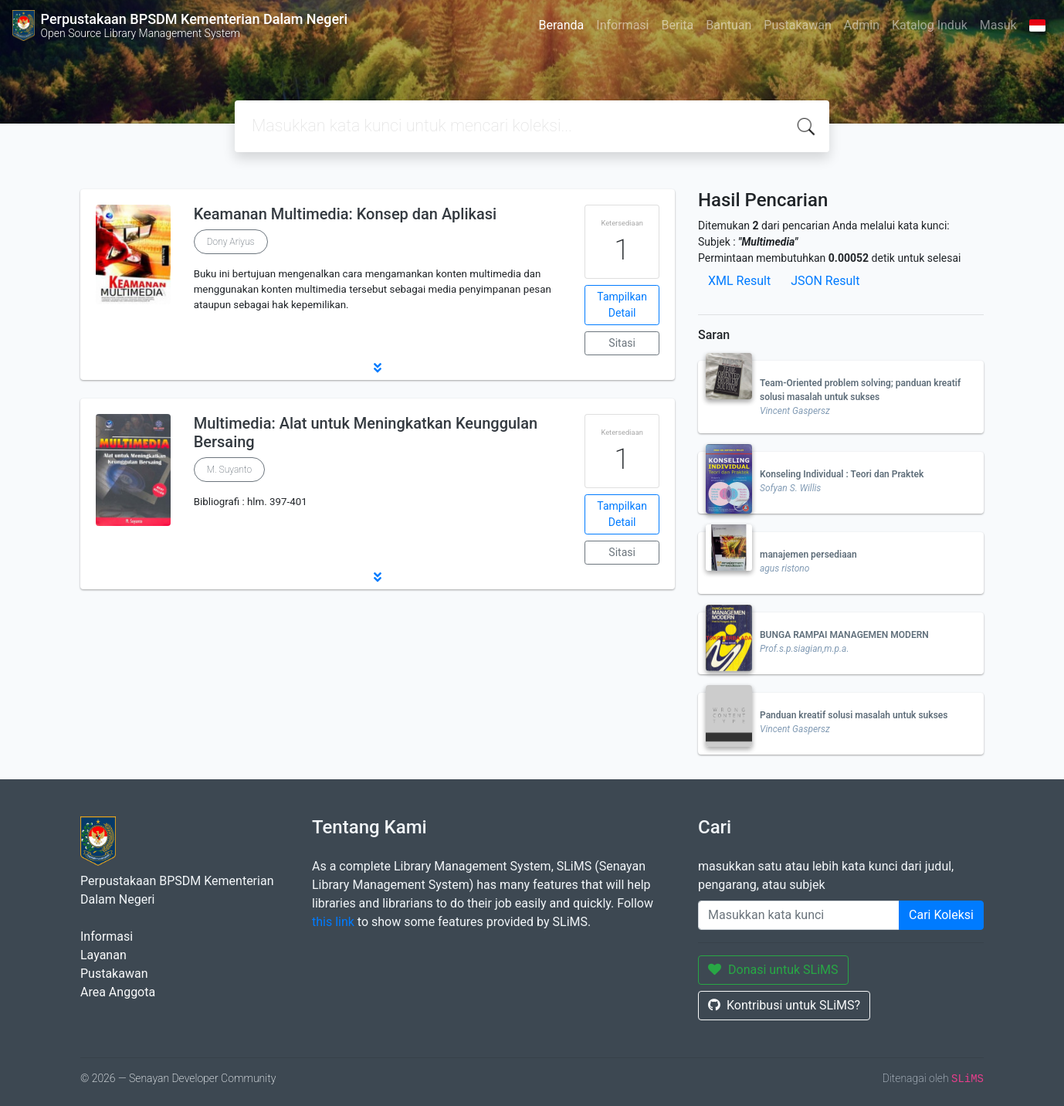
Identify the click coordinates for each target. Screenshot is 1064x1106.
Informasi (622, 25)
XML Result (739, 280)
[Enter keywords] (799, 915)
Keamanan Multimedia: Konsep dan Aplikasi (345, 214)
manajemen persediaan (808, 554)
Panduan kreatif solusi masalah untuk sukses (853, 715)
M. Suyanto (229, 469)
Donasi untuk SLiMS (773, 969)
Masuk (998, 25)
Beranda (561, 25)
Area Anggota (117, 992)
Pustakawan (797, 25)
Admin (861, 25)
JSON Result (825, 280)
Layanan (103, 955)
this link (333, 921)
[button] (377, 367)
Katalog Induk (929, 25)
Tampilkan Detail (622, 304)
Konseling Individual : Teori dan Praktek (841, 474)
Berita (678, 25)
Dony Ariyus (231, 241)
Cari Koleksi (941, 915)
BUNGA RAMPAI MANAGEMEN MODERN (844, 634)
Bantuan (728, 25)
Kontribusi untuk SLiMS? (784, 1005)
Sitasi (621, 343)
